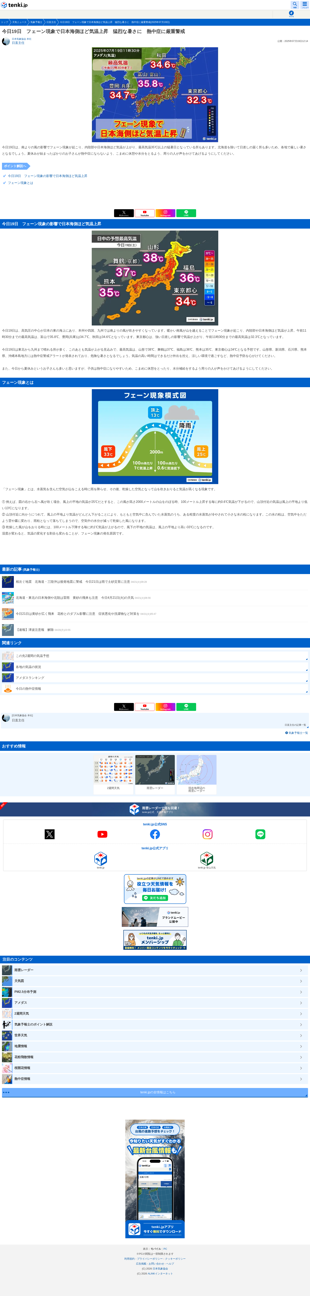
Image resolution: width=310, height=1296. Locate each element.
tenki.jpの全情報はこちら (158, 1092)
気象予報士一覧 (298, 732)
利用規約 (129, 1258)
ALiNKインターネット (160, 1273)
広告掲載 (141, 1263)
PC (165, 1248)
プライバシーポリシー (150, 1258)
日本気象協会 (160, 1268)
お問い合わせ (156, 1263)
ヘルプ (170, 1263)
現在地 (291, 16)
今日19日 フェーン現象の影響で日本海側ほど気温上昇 (47, 176)
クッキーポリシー (175, 1258)
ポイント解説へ (15, 166)
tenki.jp (15, 5)
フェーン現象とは (20, 182)
